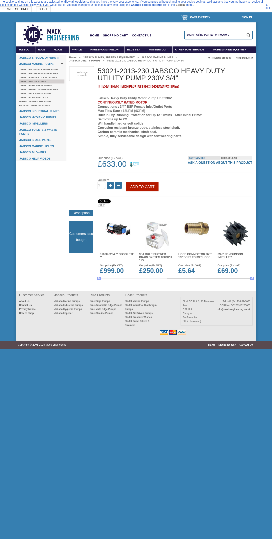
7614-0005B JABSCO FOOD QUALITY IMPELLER (192, 353)
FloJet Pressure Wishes (138, 507)
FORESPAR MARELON (104, 49)
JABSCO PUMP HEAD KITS (33, 97)
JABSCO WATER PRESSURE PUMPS (38, 73)
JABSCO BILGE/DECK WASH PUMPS (38, 69)
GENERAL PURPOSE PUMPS (34, 105)
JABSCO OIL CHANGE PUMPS (35, 93)
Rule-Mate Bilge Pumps (103, 499)
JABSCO (24, 49)
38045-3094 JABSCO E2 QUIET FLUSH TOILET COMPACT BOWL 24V (155, 453)
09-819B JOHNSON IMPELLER (230, 302)
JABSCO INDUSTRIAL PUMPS (39, 111)
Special (181, 4)
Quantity (103, 226)
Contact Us (142, 35)
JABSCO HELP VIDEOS (35, 158)
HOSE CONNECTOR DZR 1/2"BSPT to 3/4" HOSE (195, 302)
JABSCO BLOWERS (32, 152)
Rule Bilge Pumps (100, 491)
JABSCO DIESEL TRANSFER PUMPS (38, 89)
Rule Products (100, 485)
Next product (244, 57)
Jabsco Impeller (63, 503)
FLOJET (59, 49)
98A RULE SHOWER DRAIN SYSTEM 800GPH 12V (155, 303)
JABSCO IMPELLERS (33, 123)
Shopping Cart (115, 35)
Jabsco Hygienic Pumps (68, 499)
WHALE (77, 49)
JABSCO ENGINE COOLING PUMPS (38, 77)
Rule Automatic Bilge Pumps (106, 495)
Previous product (219, 57)
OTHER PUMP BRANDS (189, 49)
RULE (41, 49)
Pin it (101, 251)
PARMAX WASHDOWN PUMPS (35, 101)
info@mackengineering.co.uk (233, 499)
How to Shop (26, 503)
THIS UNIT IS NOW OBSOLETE (230, 352)
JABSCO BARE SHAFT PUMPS (35, 85)
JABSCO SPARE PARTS (35, 140)
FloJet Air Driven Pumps (139, 503)
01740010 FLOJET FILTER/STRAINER (230, 402)
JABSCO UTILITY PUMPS (32, 81)
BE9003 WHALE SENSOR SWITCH (117, 452)
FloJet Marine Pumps (137, 491)
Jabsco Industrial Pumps (68, 495)
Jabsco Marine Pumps (67, 491)
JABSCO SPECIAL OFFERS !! (39, 57)
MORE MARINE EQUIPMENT (230, 49)
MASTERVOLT (158, 49)
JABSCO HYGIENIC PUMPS (37, 117)
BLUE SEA (133, 49)
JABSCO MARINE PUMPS (36, 63)
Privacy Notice (27, 499)
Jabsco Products (66, 485)
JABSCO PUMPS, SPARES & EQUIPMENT (109, 57)
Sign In (246, 17)
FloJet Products (136, 485)
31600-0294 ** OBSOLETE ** (117, 302)
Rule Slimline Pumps (101, 503)
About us (24, 491)
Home (94, 35)
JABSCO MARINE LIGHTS (36, 146)
